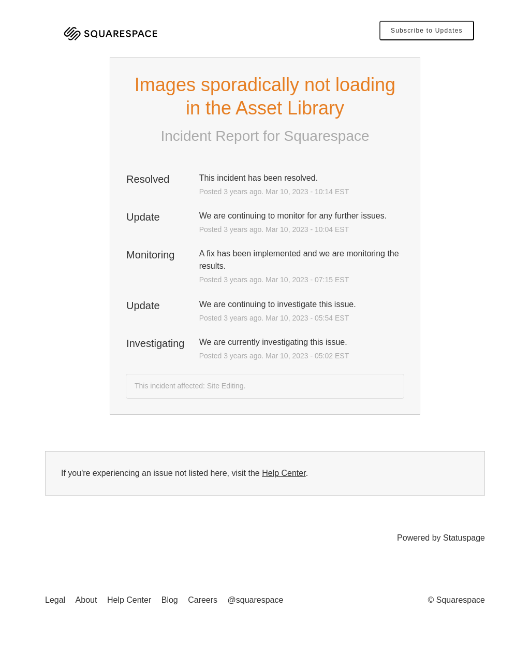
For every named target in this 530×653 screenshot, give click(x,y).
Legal (55, 600)
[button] (427, 30)
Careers (202, 600)
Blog (169, 600)
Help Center (284, 473)
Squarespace (327, 136)
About (86, 600)
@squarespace (256, 600)
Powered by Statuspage (441, 537)
